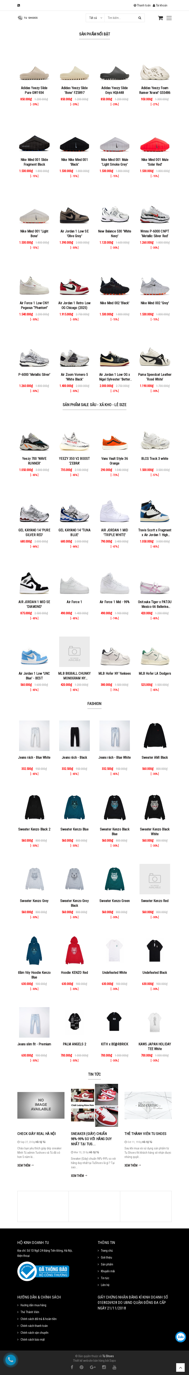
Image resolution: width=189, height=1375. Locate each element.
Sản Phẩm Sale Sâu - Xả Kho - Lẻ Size (94, 404)
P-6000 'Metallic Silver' (34, 375)
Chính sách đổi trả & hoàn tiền (39, 1319)
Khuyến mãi (108, 1271)
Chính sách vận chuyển (34, 1332)
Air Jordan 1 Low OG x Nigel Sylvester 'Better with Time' (114, 379)
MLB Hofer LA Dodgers (155, 673)
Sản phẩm (107, 1264)
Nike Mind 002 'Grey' (155, 303)
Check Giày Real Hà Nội (36, 1134)
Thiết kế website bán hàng (89, 1360)
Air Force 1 (74, 602)
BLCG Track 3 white (154, 459)
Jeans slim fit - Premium (34, 1044)
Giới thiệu (106, 1257)
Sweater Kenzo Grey (34, 901)
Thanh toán (142, 5)
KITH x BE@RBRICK (114, 1044)
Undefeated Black (154, 973)
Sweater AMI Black (155, 758)
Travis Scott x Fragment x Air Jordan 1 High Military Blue (154, 535)
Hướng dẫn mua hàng (33, 1305)
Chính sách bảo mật (33, 1339)
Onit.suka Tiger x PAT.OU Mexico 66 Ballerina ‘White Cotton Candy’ (154, 606)
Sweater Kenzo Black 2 (34, 829)
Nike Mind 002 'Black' (114, 303)
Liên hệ (105, 1285)
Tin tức (94, 1074)
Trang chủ (107, 1250)
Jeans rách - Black (74, 758)
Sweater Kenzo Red (155, 901)
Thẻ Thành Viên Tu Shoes (145, 1134)
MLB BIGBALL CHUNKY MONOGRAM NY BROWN (74, 678)
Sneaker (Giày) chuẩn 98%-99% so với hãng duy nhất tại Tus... (91, 1139)
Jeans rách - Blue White (34, 758)
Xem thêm (25, 1165)
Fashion (94, 703)
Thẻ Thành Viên (30, 1312)
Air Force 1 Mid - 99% (114, 602)
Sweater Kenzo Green (114, 901)
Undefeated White (114, 973)
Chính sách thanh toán (34, 1326)
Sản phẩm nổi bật (94, 34)
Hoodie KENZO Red (74, 973)
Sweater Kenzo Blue (74, 829)
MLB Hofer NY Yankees (114, 673)
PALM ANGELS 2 (74, 1044)
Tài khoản (160, 5)
